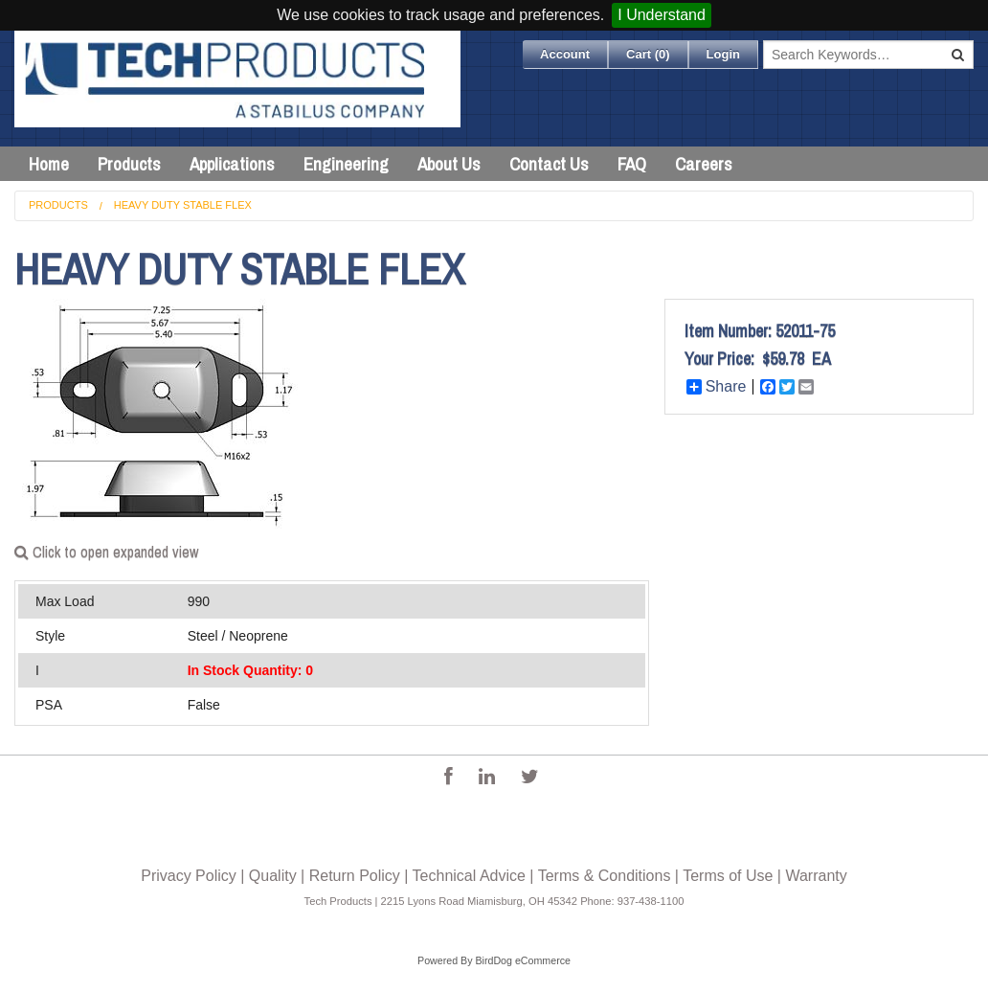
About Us (449, 163)
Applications (232, 163)
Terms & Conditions (604, 876)
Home (49, 163)
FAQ (632, 163)
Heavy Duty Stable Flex (183, 205)
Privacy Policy (188, 876)
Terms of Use (728, 876)
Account (565, 54)
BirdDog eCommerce (523, 960)
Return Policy (354, 876)
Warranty (815, 876)
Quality (273, 876)
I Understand (662, 15)
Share (716, 387)
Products (129, 163)
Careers (703, 163)
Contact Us (549, 163)
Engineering (346, 163)
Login (723, 54)
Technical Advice (469, 876)
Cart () (648, 54)
